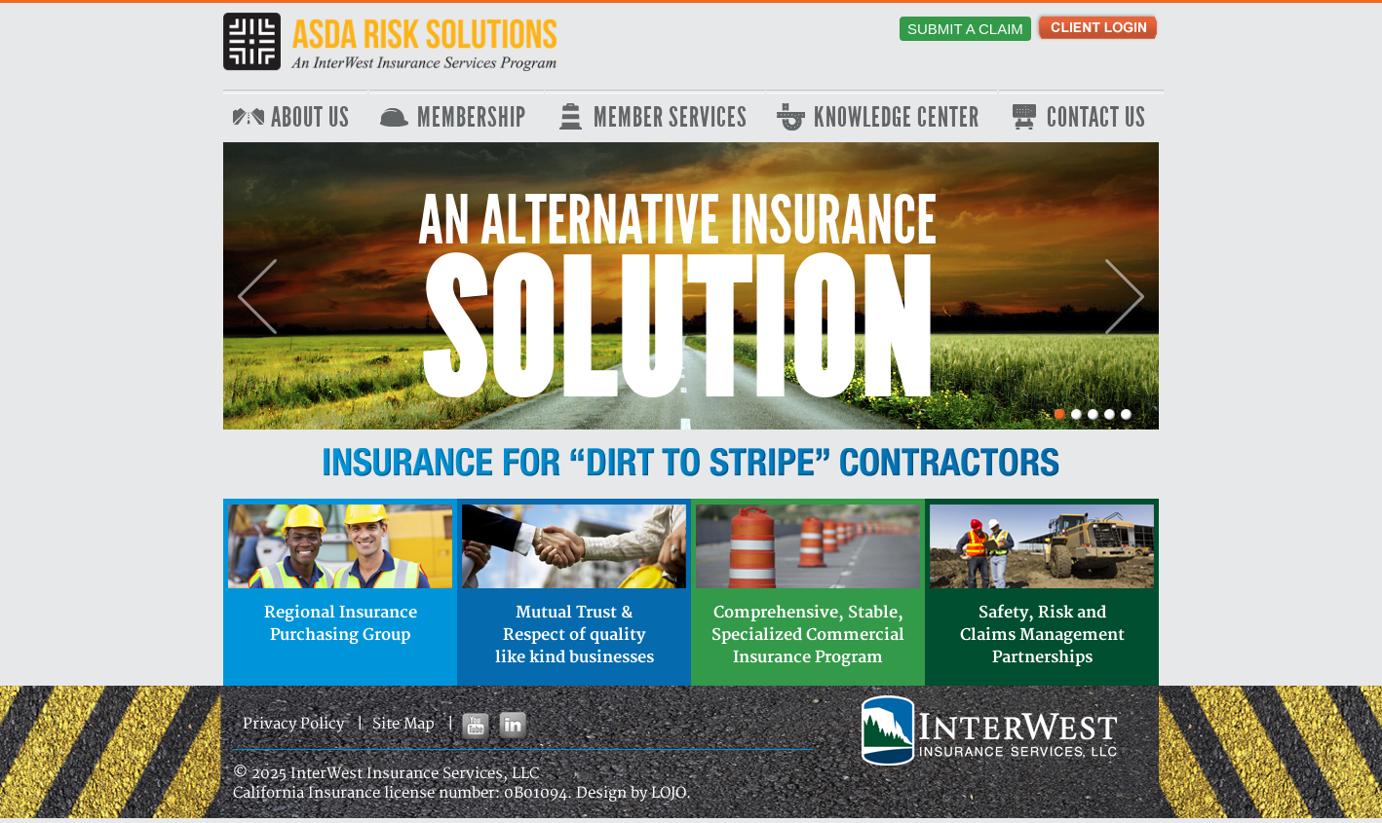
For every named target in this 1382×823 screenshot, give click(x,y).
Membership (471, 117)
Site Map (403, 724)
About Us (310, 117)
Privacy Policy (293, 724)
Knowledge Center (896, 117)
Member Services (671, 117)
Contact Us (1096, 117)
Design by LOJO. (633, 793)
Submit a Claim (965, 28)
